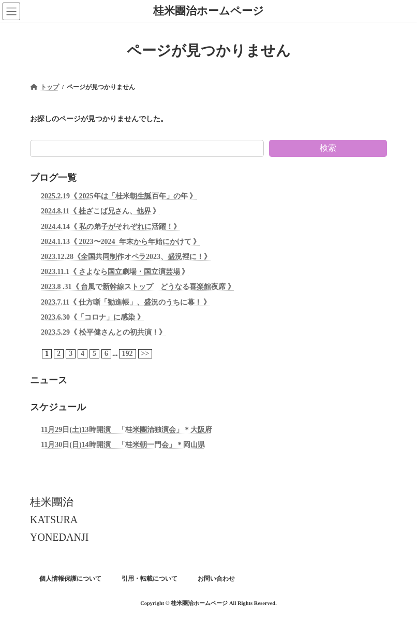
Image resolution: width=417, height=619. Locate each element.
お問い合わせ (216, 578)
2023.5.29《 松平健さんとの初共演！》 (103, 332)
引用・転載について (149, 578)
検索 (328, 147)
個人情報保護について (70, 578)
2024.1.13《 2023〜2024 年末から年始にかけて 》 (120, 242)
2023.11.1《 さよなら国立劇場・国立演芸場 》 (115, 272)
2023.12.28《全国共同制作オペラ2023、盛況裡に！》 (126, 257)
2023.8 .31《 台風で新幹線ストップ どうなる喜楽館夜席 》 (138, 287)
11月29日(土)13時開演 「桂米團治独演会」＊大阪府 (126, 430)
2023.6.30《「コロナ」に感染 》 (92, 317)
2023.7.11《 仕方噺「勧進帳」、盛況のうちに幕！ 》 (126, 302)
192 (127, 353)
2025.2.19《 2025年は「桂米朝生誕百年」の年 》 (119, 196)
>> (145, 353)
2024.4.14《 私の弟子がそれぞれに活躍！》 (111, 226)
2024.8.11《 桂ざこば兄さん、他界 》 (100, 211)
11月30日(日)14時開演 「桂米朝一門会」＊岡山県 (123, 445)
